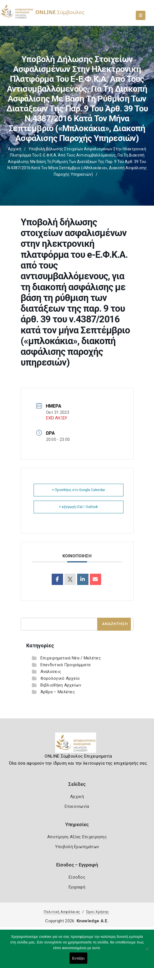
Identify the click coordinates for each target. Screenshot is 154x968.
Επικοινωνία (77, 806)
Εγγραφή (77, 887)
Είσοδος (77, 877)
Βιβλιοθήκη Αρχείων (60, 685)
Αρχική (14, 149)
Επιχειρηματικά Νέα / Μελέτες (70, 658)
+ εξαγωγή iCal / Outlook (78, 507)
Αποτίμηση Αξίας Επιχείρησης (77, 836)
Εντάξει (78, 958)
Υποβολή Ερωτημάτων (77, 846)
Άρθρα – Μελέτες (57, 691)
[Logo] (77, 745)
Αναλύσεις (50, 671)
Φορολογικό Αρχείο (60, 678)
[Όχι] (147, 951)
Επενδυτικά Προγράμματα (65, 664)
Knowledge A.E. (93, 920)
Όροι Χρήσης (97, 912)
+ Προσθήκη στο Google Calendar (78, 490)
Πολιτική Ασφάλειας (62, 912)
